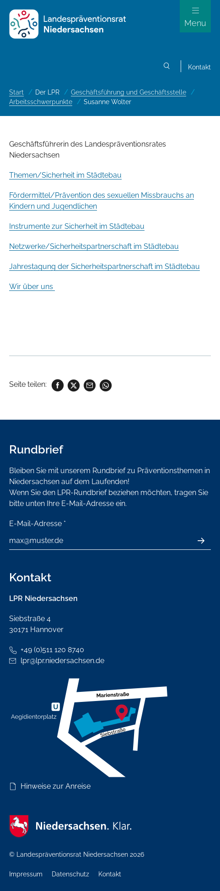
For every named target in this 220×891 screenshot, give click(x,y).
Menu (195, 23)
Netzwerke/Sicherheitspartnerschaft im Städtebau (94, 246)
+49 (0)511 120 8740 (52, 649)
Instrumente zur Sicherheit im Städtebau (77, 226)
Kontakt (199, 67)
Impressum (26, 874)
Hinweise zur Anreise (56, 786)
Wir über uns (32, 286)
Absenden (206, 540)
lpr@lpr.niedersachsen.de (62, 660)
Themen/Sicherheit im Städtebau (65, 175)
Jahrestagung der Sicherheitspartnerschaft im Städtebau (104, 266)
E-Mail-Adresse (37, 523)
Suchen (167, 67)
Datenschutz (70, 874)
